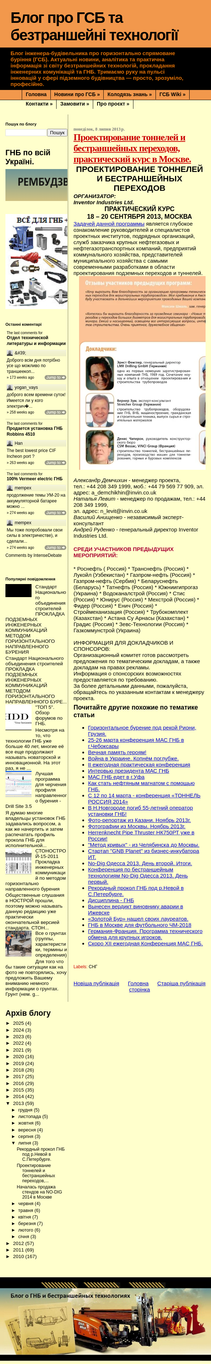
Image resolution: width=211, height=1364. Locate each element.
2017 (19, 1079)
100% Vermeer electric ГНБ (34, 482)
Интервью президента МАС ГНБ (128, 771)
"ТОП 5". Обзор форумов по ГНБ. (48, 719)
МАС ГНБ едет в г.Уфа (116, 777)
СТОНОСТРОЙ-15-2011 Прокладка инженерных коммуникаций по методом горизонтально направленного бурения (35, 873)
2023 (19, 1040)
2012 (19, 1246)
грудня (26, 1113)
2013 (19, 1106)
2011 (19, 1253)
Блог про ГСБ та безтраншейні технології (94, 26)
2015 (19, 1093)
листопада (30, 1119)
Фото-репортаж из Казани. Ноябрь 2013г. (139, 820)
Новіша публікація (96, 983)
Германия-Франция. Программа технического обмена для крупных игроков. (145, 934)
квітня (25, 1220)
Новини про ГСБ (77, 94)
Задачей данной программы (109, 224)
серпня (26, 1139)
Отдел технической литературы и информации (36, 340)
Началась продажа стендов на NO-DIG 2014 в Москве (39, 1195)
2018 (19, 1073)
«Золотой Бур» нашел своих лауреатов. (138, 919)
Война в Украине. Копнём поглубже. (133, 758)
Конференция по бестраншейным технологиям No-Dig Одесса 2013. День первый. (138, 875)
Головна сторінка (139, 986)
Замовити (74, 104)
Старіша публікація (181, 983)
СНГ (93, 966)
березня (27, 1226)
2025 (19, 1026)
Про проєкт (113, 104)
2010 (19, 1259)
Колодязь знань (129, 94)
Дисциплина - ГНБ (111, 900)
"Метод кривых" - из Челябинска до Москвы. (143, 845)
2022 (19, 1046)
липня (25, 1146)
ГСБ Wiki (173, 94)
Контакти (39, 104)
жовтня (26, 1126)
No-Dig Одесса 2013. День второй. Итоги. (140, 863)
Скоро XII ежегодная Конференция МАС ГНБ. (145, 943)
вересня (27, 1133)
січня (24, 1239)
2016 (19, 1086)
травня (26, 1213)
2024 (19, 1033)
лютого (26, 1233)
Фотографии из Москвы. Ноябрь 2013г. (137, 826)
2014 (19, 1099)
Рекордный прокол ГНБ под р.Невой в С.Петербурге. (41, 1157)
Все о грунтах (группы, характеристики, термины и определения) (51, 947)
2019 (19, 1066)
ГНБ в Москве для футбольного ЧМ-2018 (139, 925)
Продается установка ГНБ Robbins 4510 (34, 434)
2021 (19, 1053)
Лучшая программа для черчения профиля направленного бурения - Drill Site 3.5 (36, 793)
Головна (36, 94)
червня (26, 1206)
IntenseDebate (47, 558)
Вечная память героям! (117, 752)
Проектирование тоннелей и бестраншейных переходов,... (36, 1176)
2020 (19, 1060)
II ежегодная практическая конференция (139, 764)
